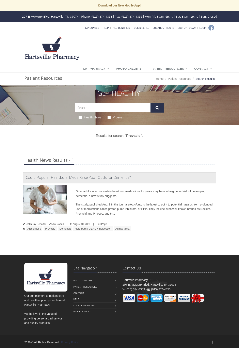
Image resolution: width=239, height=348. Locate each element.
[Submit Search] (157, 108)
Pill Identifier (121, 28)
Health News (90, 117)
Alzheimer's (34, 228)
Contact (201, 68)
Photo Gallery (128, 68)
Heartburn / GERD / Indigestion (93, 228)
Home (159, 78)
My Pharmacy (94, 68)
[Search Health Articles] (112, 107)
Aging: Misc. (122, 228)
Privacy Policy (83, 311)
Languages (92, 28)
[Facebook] (211, 28)
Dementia (65, 228)
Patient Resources (168, 68)
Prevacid (50, 228)
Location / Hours (163, 28)
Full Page (102, 224)
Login (203, 28)
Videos (115, 117)
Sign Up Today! (187, 28)
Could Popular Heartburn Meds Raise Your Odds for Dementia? (78, 177)
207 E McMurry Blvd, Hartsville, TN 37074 (50, 16)
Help (106, 28)
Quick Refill (141, 28)
